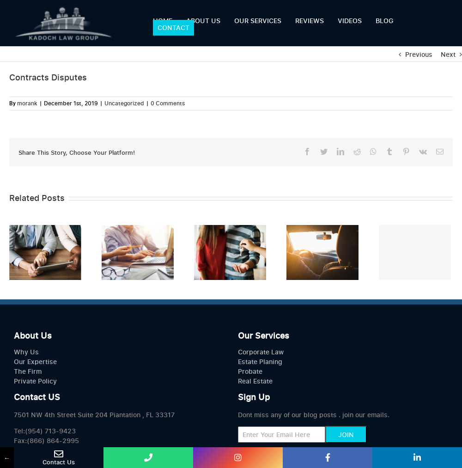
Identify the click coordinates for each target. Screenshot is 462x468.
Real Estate (255, 381)
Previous (418, 54)
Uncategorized (124, 103)
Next (448, 54)
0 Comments (168, 103)
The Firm (28, 371)
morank (27, 103)
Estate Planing (260, 361)
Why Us (26, 351)
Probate (250, 371)
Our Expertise (35, 361)
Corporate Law (261, 351)
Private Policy (35, 381)
